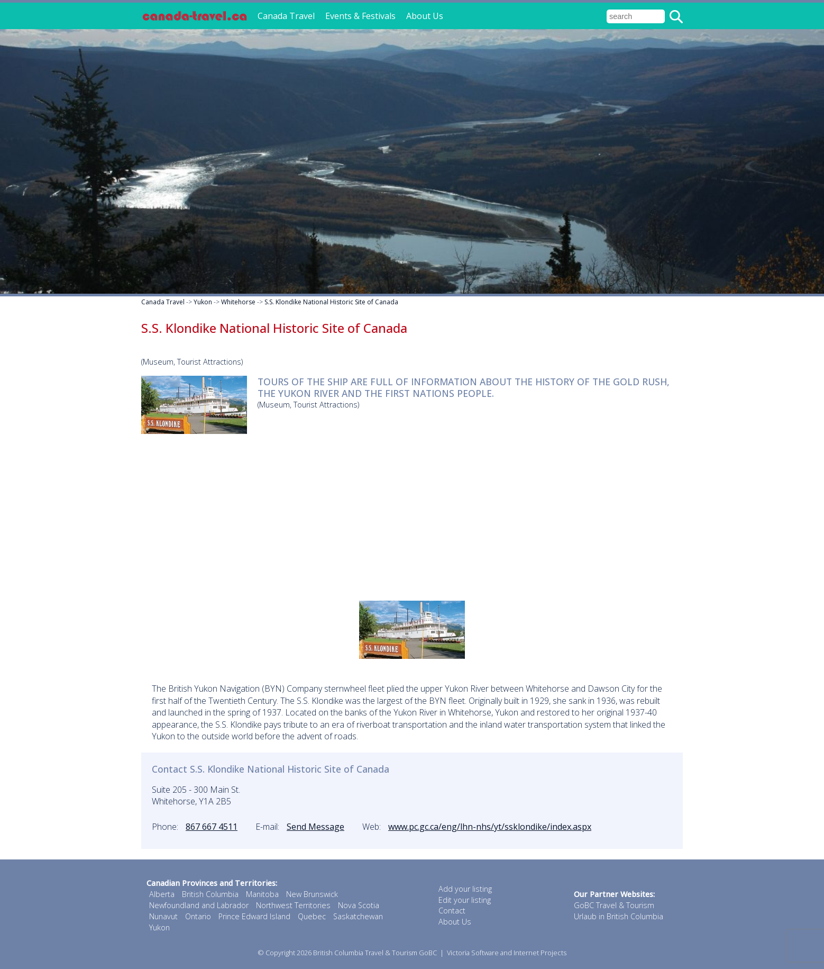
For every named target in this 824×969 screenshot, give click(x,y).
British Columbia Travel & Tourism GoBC (375, 952)
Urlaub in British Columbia (618, 916)
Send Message (315, 826)
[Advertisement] (412, 516)
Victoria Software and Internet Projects (506, 952)
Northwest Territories (293, 905)
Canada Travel (286, 16)
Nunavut (163, 916)
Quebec (312, 916)
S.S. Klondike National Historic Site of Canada (331, 301)
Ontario (198, 916)
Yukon (203, 301)
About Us (424, 16)
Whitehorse (238, 301)
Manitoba (262, 894)
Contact (451, 910)
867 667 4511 (211, 826)
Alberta (162, 894)
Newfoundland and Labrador (199, 905)
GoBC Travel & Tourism (614, 905)
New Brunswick (312, 894)
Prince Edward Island (254, 916)
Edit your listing (464, 900)
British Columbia (210, 894)
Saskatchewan (358, 916)
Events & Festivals (360, 16)
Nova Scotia (358, 905)
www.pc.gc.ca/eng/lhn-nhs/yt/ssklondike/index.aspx (489, 826)
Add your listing (465, 889)
